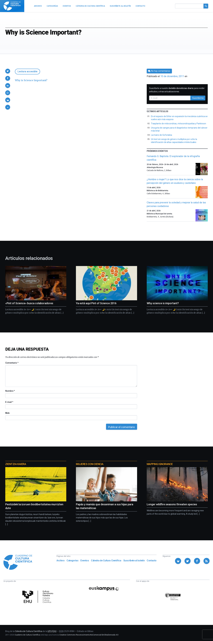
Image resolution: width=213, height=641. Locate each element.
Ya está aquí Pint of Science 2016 (96, 303)
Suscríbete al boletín (134, 560)
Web (7, 413)
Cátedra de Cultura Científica (106, 560)
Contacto (152, 560)
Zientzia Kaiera (15, 464)
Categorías (72, 560)
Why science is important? (163, 303)
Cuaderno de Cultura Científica (27, 635)
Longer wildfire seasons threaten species (172, 504)
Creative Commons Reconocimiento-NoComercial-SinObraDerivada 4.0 (88, 635)
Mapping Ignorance (160, 464)
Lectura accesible (27, 71)
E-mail (9, 402)
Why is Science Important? (31, 80)
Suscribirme (198, 98)
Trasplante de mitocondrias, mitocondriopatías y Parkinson (178, 123)
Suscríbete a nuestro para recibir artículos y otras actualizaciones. (177, 90)
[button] (7, 71)
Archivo (60, 560)
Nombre (10, 391)
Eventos (84, 560)
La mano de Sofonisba (161, 135)
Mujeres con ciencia (89, 464)
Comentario (11, 363)
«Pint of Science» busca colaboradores (29, 303)
